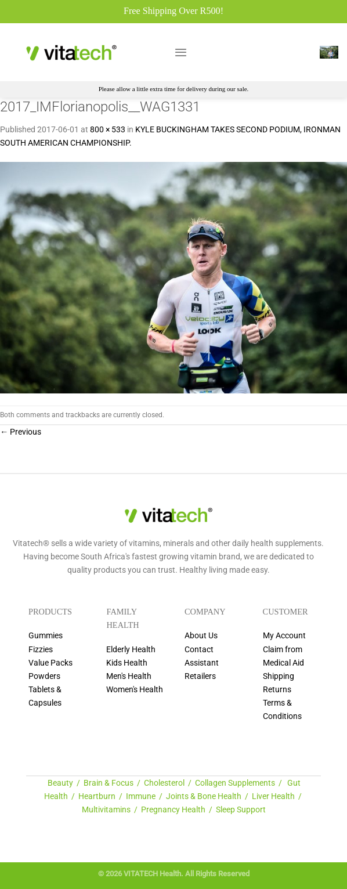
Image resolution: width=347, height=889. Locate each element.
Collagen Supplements (235, 783)
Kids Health (126, 663)
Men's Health (128, 676)
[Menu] (181, 52)
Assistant (202, 663)
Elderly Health (131, 650)
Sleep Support (241, 810)
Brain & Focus (108, 783)
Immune (141, 796)
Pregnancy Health (173, 810)
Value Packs (50, 663)
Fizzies (40, 650)
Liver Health (273, 796)
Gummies (45, 636)
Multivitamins (106, 810)
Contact (199, 650)
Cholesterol (164, 783)
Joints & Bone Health (203, 796)
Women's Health (134, 690)
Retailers (200, 676)
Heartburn (96, 796)
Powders (44, 676)
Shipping (278, 676)
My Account (284, 636)
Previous (20, 432)
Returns (277, 690)
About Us (201, 636)
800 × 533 (107, 130)
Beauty (60, 783)
